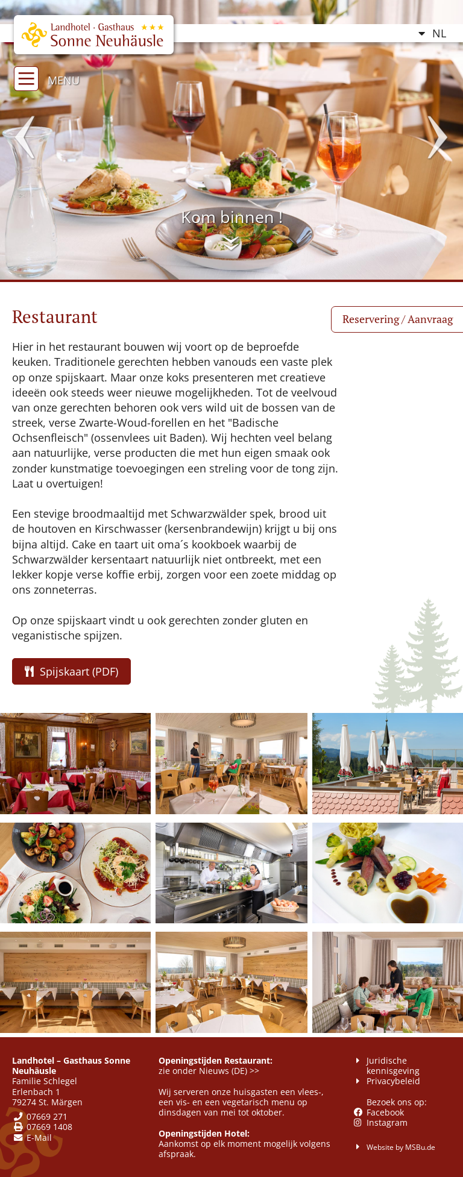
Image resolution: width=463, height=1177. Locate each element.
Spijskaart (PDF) (71, 671)
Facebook (385, 1112)
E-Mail (39, 1137)
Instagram (387, 1122)
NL (439, 33)
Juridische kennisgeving (393, 1065)
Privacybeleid (393, 1081)
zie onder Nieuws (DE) (203, 1070)
